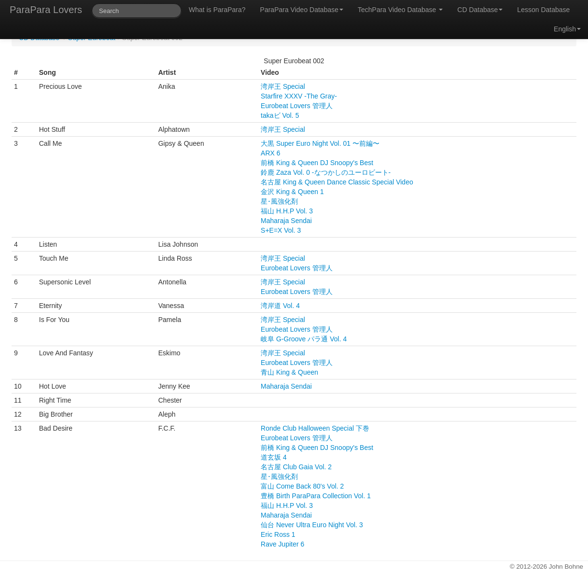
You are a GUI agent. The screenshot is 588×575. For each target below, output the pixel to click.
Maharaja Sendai (286, 220)
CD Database (480, 10)
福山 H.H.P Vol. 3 (287, 211)
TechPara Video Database (400, 10)
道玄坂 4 (274, 457)
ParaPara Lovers (46, 9)
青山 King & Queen (289, 372)
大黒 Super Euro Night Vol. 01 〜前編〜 (320, 143)
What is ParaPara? (217, 10)
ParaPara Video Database (301, 10)
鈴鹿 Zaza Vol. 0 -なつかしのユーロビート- (326, 172)
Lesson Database (543, 10)
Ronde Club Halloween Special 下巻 (315, 428)
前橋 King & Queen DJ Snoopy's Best (317, 163)
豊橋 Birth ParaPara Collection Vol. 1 (316, 496)
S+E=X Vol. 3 (281, 230)
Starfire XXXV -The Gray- (299, 96)
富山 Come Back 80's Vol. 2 (302, 486)
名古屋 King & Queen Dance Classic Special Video (337, 182)
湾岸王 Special (283, 86)
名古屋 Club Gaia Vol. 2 (296, 467)
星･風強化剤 (279, 201)
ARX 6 (270, 153)
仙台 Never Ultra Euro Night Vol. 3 (312, 525)
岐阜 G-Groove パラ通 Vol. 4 (304, 339)
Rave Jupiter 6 (282, 544)
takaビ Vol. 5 (280, 115)
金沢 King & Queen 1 (292, 192)
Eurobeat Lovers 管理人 (297, 106)
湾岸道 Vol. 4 (280, 305)
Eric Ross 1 (278, 534)
